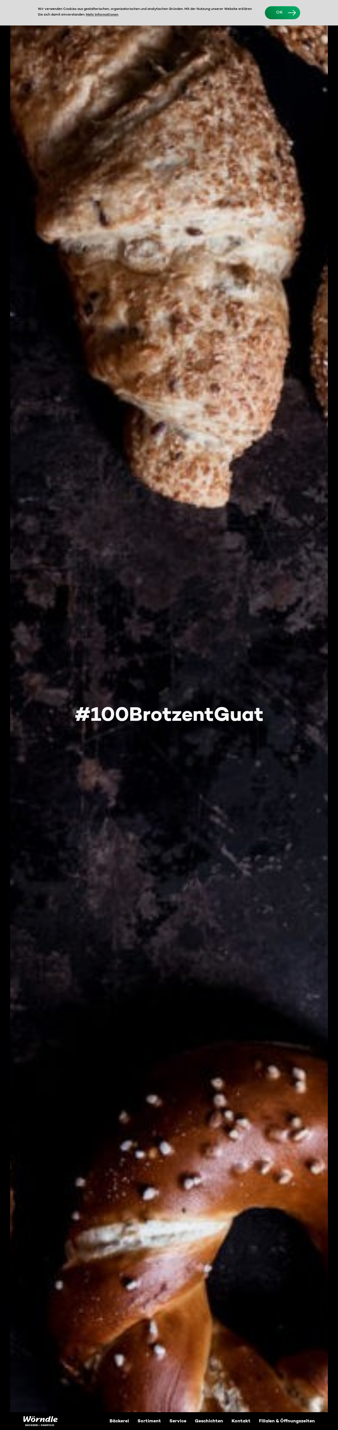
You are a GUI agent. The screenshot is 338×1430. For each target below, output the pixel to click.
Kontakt (241, 1421)
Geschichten (209, 1421)
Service (177, 1421)
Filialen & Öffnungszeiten (287, 1421)
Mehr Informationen (102, 14)
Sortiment (149, 1421)
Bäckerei (119, 1421)
